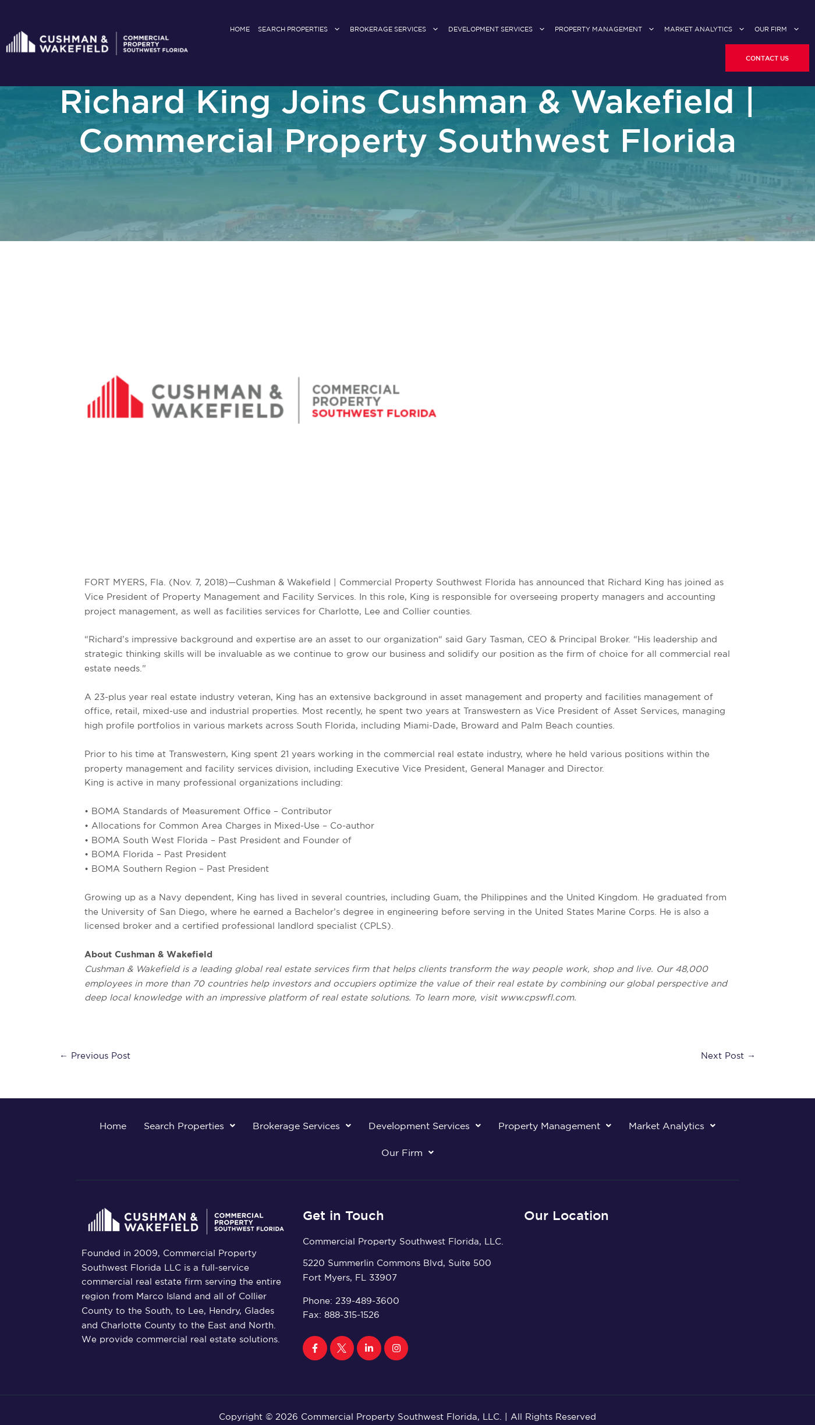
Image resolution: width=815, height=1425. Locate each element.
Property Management (605, 29)
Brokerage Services (395, 29)
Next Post (728, 1055)
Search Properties (300, 29)
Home (240, 29)
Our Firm (777, 29)
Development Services (497, 29)
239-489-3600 (367, 1301)
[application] (334, 29)
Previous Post (94, 1055)
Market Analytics (705, 29)
